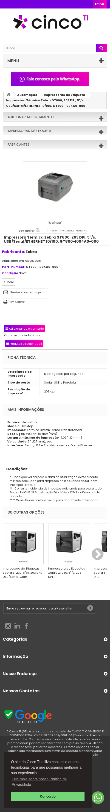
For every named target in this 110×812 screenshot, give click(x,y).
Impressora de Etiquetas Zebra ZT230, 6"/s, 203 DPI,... (66, 572)
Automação (27, 95)
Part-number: (13, 267)
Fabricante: (13, 251)
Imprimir (17, 302)
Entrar (99, 4)
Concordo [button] (48, 796)
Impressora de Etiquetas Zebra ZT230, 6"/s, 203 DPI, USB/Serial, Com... (22, 572)
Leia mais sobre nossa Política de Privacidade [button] (39, 782)
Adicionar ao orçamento (31, 116)
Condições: (15, 469)
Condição (10, 273)
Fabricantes (18, 144)
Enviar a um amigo (25, 292)
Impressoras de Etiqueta (64, 95)
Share (9, 282)
